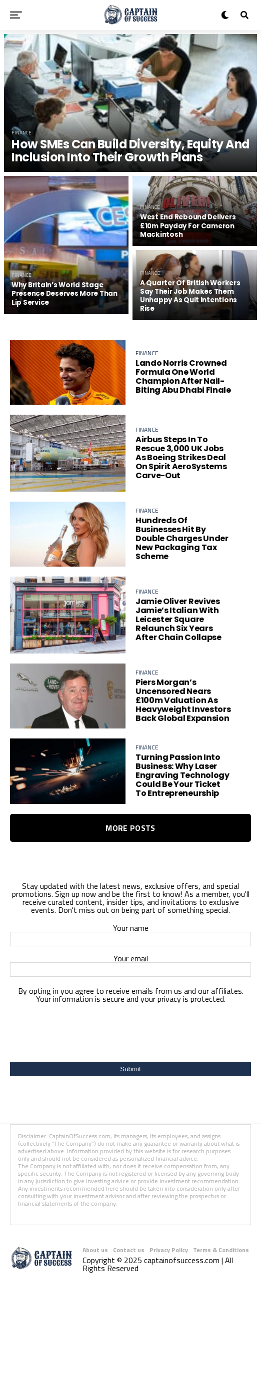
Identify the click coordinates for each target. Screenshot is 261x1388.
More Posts (130, 833)
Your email (130, 970)
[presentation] (130, 1037)
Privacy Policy (169, 1255)
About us (95, 1255)
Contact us (128, 1255)
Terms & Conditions (221, 1255)
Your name (130, 939)
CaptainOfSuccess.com (79, 1141)
